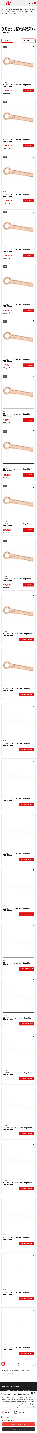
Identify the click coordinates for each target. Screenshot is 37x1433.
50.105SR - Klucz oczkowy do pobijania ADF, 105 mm (18, 689)
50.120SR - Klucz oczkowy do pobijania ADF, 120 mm (18, 1074)
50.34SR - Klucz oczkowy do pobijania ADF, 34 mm (18, 525)
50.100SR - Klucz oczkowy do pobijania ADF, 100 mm (18, 744)
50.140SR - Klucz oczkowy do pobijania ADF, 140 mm (18, 1183)
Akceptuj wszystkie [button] (18, 1424)
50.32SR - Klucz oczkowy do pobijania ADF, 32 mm (18, 1348)
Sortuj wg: (26, 40)
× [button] (35, 1393)
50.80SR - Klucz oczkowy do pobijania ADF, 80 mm (18, 195)
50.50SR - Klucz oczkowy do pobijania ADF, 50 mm (18, 85)
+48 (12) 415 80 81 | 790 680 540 (18, 1390)
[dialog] (18, 1412)
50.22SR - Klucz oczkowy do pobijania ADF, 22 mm (18, 580)
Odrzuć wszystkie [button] (18, 1429)
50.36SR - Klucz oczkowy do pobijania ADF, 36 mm (18, 1293)
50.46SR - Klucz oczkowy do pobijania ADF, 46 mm (18, 964)
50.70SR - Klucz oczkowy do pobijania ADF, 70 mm (18, 305)
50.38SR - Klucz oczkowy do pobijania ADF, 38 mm (18, 1238)
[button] (18, 1421)
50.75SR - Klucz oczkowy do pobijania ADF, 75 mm (18, 250)
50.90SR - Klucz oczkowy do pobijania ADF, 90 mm (18, 854)
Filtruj (7, 40)
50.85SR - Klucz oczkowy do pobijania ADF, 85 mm (18, 140)
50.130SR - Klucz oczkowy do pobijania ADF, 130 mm (18, 1129)
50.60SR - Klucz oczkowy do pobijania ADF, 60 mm (18, 415)
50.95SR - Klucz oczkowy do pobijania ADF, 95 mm (18, 799)
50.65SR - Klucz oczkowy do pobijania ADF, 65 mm (18, 360)
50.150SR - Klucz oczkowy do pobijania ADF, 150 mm (18, 1019)
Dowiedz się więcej (6, 1409)
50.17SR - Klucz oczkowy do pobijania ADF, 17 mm (18, 470)
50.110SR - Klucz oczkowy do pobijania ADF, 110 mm (18, 634)
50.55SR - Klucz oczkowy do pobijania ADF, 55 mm (18, 909)
